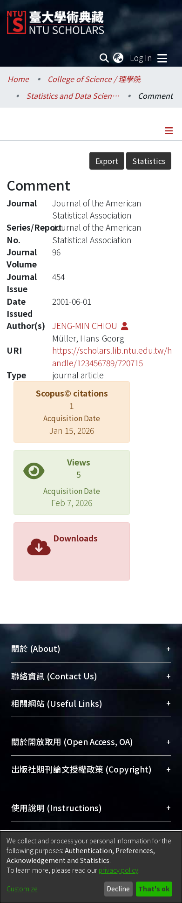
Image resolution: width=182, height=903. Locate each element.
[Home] (55, 19)
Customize (22, 888)
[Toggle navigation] (162, 58)
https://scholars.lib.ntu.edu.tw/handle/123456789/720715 (112, 356)
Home (18, 78)
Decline (118, 888)
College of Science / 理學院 (94, 78)
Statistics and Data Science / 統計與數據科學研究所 (72, 95)
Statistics (148, 160)
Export (106, 160)
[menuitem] (118, 58)
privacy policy (118, 870)
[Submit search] (104, 57)
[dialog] (91, 867)
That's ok (153, 888)
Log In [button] (141, 57)
